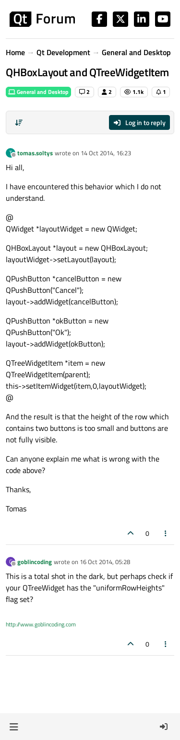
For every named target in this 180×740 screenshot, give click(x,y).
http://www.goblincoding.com (41, 624)
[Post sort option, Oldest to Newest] (18, 122)
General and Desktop (38, 91)
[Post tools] (166, 533)
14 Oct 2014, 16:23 (106, 153)
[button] (14, 726)
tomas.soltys (35, 153)
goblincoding (34, 562)
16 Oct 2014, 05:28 (105, 562)
